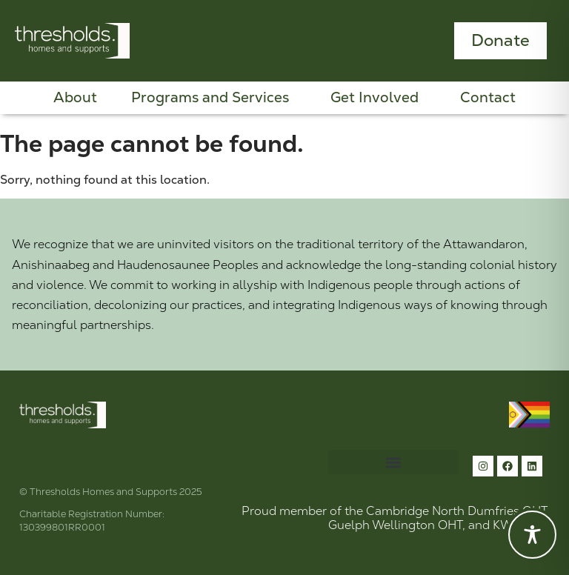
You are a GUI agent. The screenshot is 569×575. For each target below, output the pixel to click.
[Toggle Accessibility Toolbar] (532, 534)
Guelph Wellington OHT (395, 525)
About (75, 98)
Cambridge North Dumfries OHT (456, 511)
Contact (488, 98)
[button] (393, 462)
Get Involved (378, 98)
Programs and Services (213, 98)
